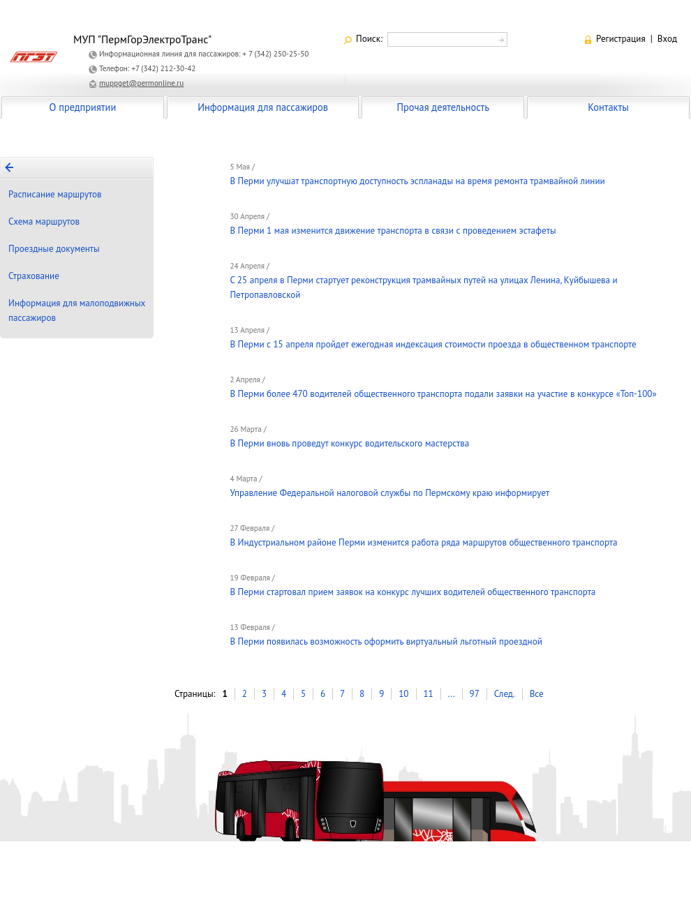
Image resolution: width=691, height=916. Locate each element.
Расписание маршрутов (55, 194)
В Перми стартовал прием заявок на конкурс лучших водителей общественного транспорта (412, 592)
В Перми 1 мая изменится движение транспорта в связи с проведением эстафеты (393, 230)
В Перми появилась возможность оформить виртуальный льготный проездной (386, 641)
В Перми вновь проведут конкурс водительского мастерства (349, 443)
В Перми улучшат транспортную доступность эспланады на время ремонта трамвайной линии (417, 181)
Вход (667, 39)
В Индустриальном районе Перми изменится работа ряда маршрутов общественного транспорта (423, 542)
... (451, 694)
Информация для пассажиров (263, 107)
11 (428, 694)
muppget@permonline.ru (141, 83)
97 (475, 694)
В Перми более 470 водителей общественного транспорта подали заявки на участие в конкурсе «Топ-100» (443, 394)
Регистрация (621, 39)
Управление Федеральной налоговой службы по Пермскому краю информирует (389, 493)
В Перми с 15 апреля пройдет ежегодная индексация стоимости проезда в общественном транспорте (433, 344)
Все (537, 694)
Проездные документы (54, 249)
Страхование (33, 276)
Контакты (608, 107)
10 (403, 694)
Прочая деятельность (442, 107)
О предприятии (83, 107)
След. (504, 694)
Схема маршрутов (44, 221)
